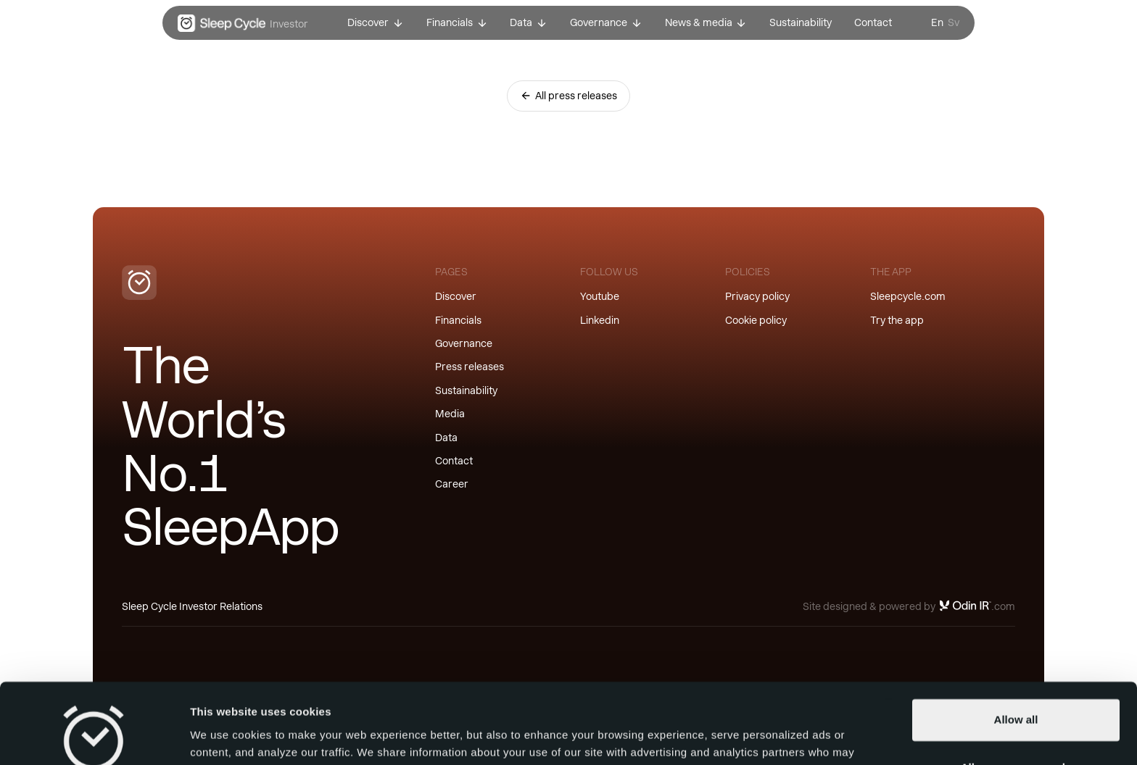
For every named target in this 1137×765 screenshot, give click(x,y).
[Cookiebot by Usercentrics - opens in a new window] (93, 737)
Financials (458, 320)
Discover (455, 296)
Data (446, 437)
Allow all (1016, 647)
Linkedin (599, 320)
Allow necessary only (1016, 694)
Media (450, 413)
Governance (463, 343)
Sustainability (466, 390)
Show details (223, 736)
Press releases (469, 366)
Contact (454, 461)
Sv (953, 22)
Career (451, 484)
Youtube (599, 296)
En (937, 22)
